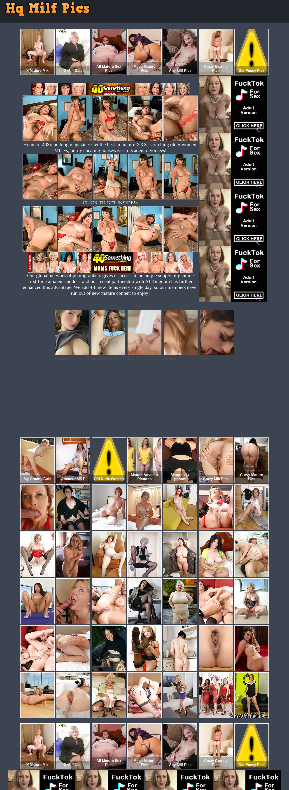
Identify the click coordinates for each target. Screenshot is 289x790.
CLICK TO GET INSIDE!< (110, 203)
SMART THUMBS (152, 771)
